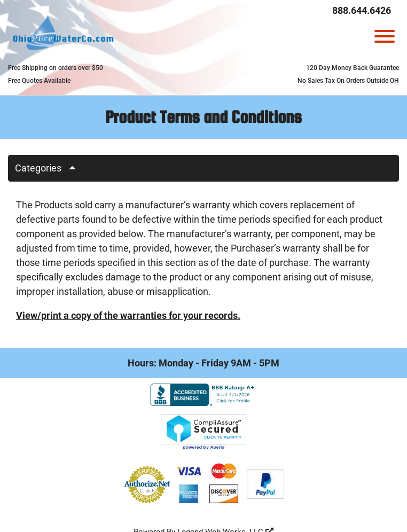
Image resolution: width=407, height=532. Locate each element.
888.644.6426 (361, 10)
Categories (49, 168)
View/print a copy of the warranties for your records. (128, 315)
